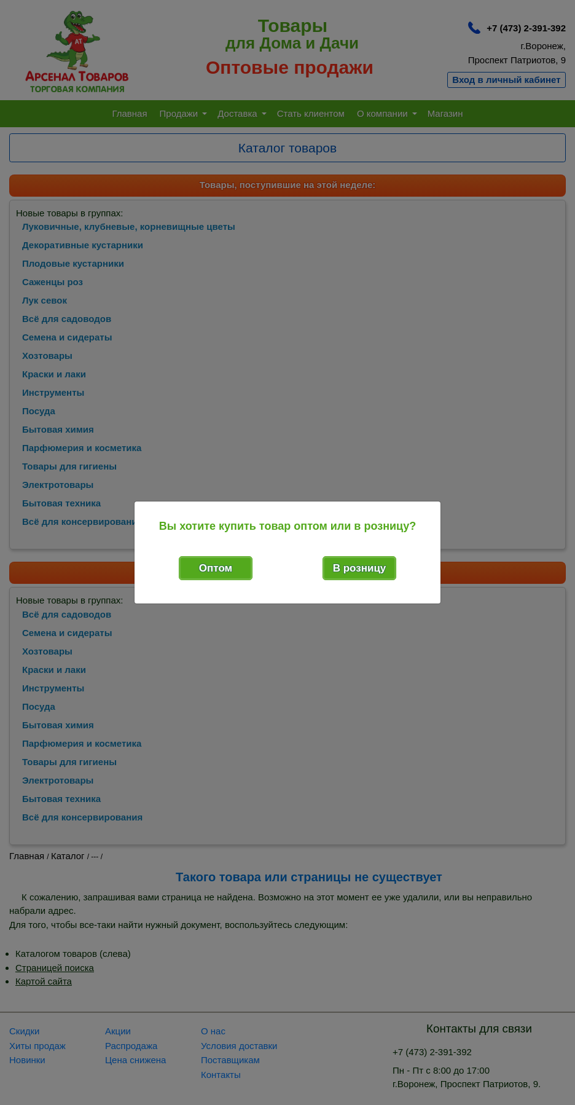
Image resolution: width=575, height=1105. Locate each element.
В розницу (359, 568)
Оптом (215, 568)
